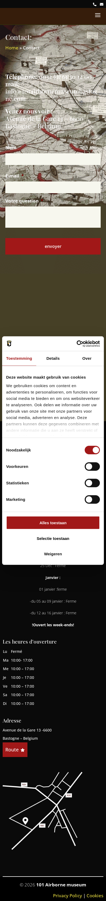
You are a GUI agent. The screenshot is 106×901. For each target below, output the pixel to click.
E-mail (14, 176)
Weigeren (53, 554)
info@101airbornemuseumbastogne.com (51, 95)
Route (15, 749)
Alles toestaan (53, 523)
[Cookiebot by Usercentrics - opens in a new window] (76, 343)
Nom (11, 148)
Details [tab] (53, 358)
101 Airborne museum (61, 885)
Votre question (24, 201)
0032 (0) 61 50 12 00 (65, 76)
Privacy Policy (67, 895)
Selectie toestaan (53, 538)
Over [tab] (87, 358)
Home (11, 48)
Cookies (95, 895)
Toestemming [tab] (19, 358)
